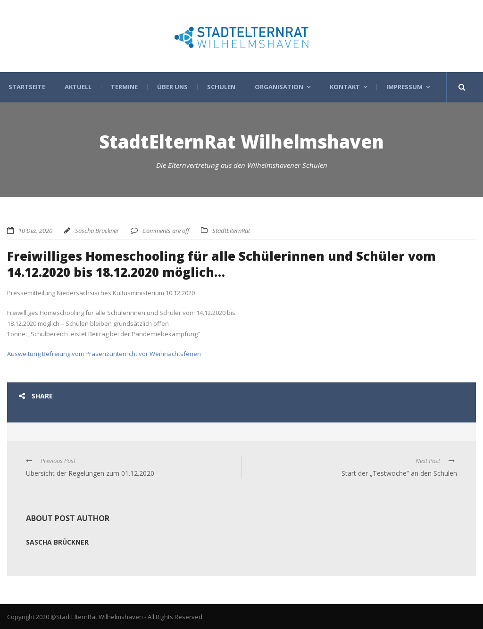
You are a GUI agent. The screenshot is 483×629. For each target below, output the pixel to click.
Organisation (279, 87)
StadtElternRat (231, 230)
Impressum (404, 87)
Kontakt (345, 87)
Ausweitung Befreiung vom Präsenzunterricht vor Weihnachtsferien (104, 353)
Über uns (172, 87)
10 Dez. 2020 (35, 230)
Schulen (221, 87)
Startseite (26, 87)
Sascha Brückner (97, 230)
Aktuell (78, 87)
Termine (124, 87)
